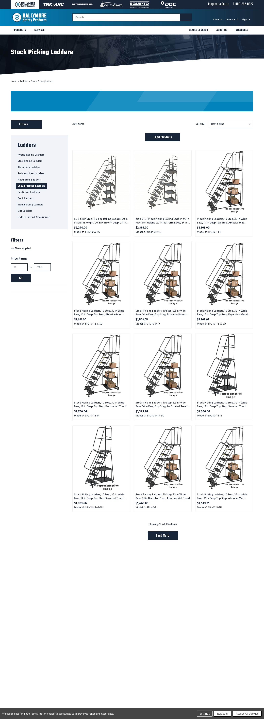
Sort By (200, 124)
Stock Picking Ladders (31, 186)
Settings (205, 713)
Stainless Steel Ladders (31, 173)
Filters (30, 123)
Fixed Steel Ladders (29, 180)
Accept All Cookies (247, 713)
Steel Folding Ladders (30, 205)
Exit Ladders (25, 211)
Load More (162, 535)
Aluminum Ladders (29, 167)
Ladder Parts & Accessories (33, 217)
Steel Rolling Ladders (30, 161)
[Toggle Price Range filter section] (39, 259)
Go (20, 278)
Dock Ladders (26, 198)
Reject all (222, 713)
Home (14, 81)
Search (80, 17)
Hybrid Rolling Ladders (31, 155)
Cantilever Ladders (29, 192)
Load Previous (163, 137)
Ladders (24, 81)
